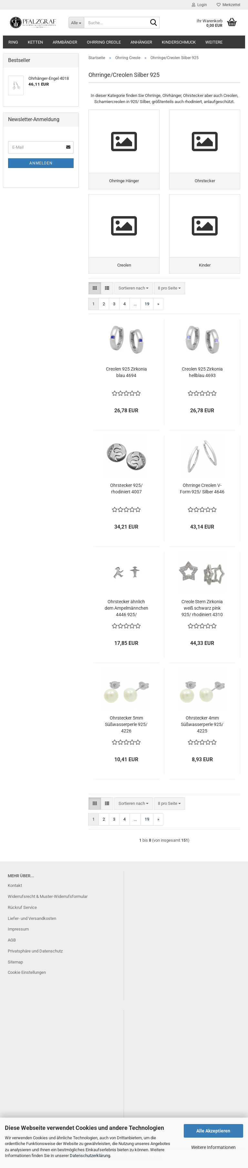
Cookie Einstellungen (27, 975)
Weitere (213, 42)
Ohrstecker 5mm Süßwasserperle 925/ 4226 (126, 727)
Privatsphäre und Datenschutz (35, 953)
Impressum (18, 931)
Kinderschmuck (179, 42)
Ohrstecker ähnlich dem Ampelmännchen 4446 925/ (126, 611)
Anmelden (41, 163)
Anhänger (141, 42)
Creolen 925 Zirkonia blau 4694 (126, 375)
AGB (12, 942)
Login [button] (199, 5)
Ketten (35, 42)
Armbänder (65, 42)
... (135, 306)
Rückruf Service (22, 910)
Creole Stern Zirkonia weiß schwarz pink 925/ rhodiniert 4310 (202, 611)
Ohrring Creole (104, 42)
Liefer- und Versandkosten (32, 921)
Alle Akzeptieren (213, 1130)
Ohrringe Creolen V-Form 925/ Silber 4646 (202, 491)
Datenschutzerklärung (90, 1155)
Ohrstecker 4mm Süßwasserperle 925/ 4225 (202, 727)
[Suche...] (76, 22)
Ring (13, 42)
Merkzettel (228, 5)
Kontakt (15, 888)
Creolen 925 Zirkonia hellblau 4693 (202, 375)
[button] (94, 290)
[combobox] (133, 290)
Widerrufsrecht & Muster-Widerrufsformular (48, 899)
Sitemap (15, 964)
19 (147, 306)
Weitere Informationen (213, 1147)
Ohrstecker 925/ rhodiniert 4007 (126, 491)
